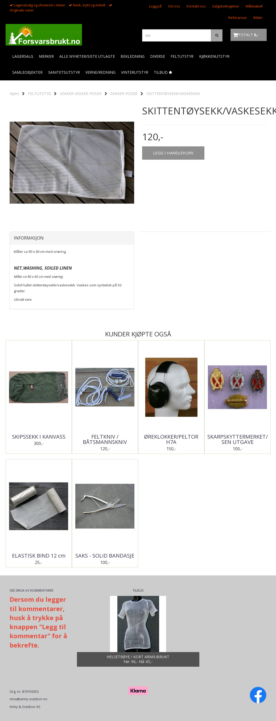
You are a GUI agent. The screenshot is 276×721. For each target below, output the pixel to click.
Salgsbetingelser (225, 6)
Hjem (14, 93)
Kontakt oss (196, 6)
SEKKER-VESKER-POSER (80, 93)
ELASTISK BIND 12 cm (38, 555)
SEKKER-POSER (123, 93)
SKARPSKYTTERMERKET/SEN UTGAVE (237, 439)
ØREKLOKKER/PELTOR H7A (171, 439)
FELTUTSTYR (39, 93)
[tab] (72, 238)
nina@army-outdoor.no (28, 699)
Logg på (155, 6)
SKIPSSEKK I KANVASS (38, 436)
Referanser (237, 17)
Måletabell (254, 6)
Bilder (258, 17)
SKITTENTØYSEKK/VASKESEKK (173, 93)
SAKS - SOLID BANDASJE (104, 555)
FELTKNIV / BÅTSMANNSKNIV (105, 439)
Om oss (174, 6)
